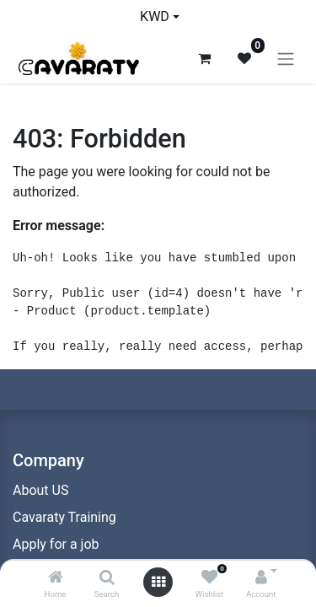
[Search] (107, 578)
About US (40, 490)
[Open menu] (158, 582)
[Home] (55, 578)
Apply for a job (56, 544)
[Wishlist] (209, 578)
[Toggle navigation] (285, 58)
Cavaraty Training (64, 517)
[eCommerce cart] (204, 58)
